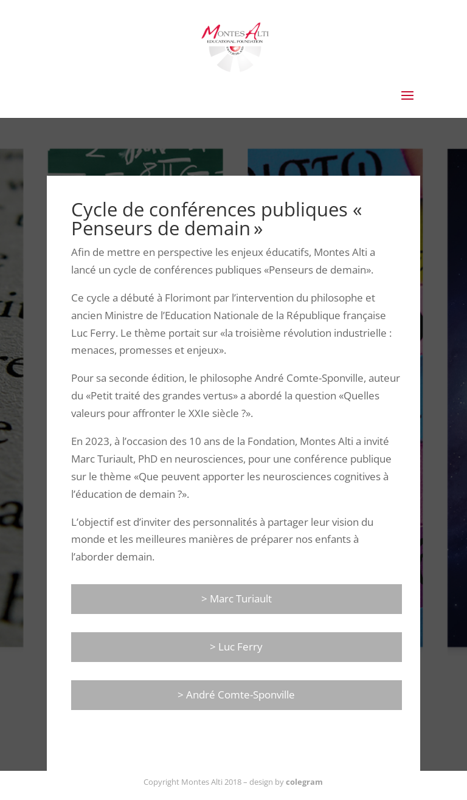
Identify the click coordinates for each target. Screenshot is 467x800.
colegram (304, 781)
